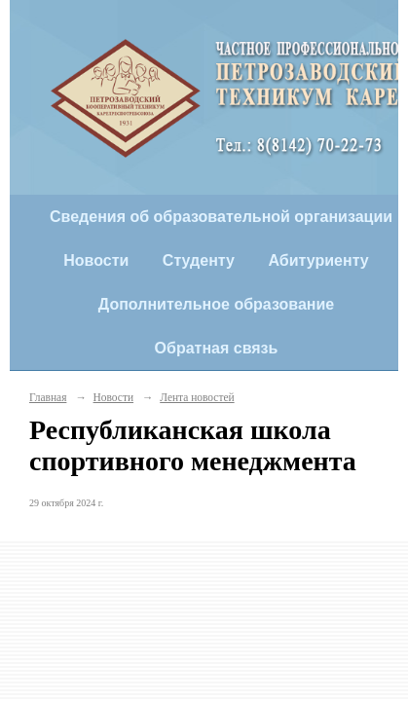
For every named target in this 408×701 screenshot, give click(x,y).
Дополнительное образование (216, 304)
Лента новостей (197, 397)
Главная (47, 397)
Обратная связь (216, 348)
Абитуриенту (318, 260)
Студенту (199, 260)
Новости (96, 260)
